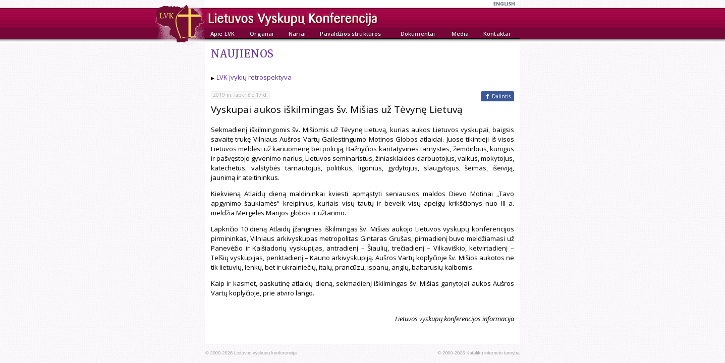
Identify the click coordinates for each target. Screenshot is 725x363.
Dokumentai (418, 33)
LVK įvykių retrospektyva (254, 77)
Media (460, 33)
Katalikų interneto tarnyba (493, 352)
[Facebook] (497, 96)
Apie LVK (222, 33)
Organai (261, 33)
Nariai (297, 33)
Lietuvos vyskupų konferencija (265, 352)
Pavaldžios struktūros (350, 33)
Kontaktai (496, 33)
